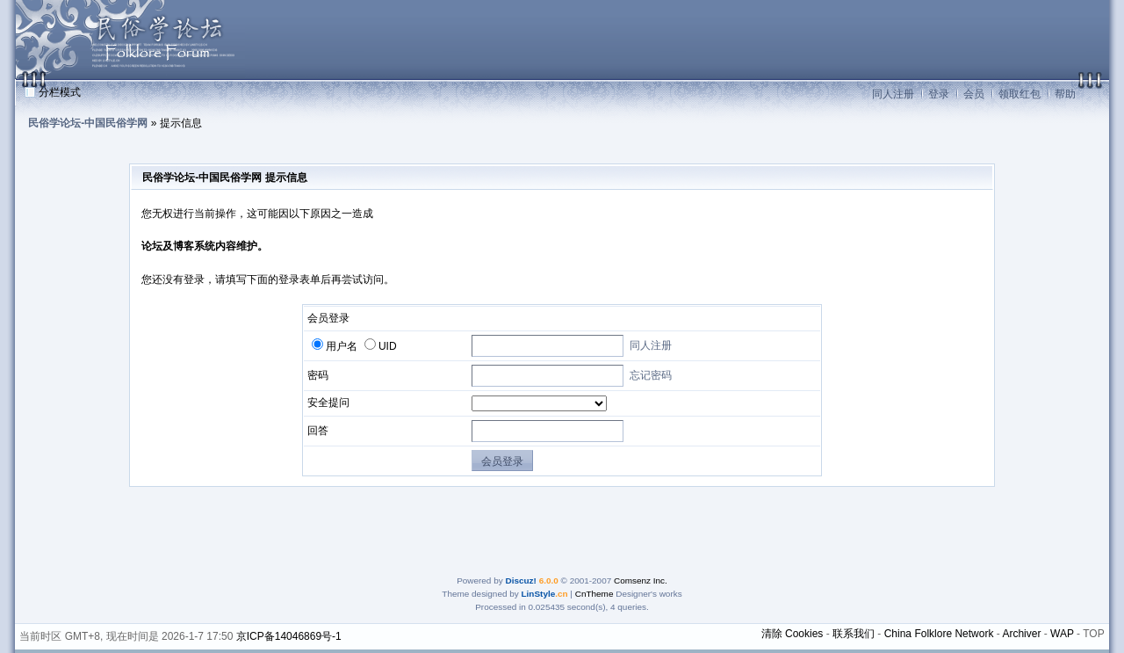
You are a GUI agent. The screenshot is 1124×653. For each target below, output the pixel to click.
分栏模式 (60, 92)
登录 (938, 94)
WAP (1062, 634)
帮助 (1065, 94)
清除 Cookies (792, 634)
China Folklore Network (939, 634)
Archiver (1021, 634)
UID (380, 346)
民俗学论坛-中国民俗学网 (88, 123)
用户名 (334, 346)
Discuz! (520, 580)
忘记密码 (651, 375)
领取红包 (1019, 94)
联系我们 (853, 634)
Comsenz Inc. (640, 580)
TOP (1093, 634)
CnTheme (594, 594)
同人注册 (893, 94)
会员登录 (502, 461)
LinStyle (539, 594)
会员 (973, 94)
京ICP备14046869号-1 (289, 636)
